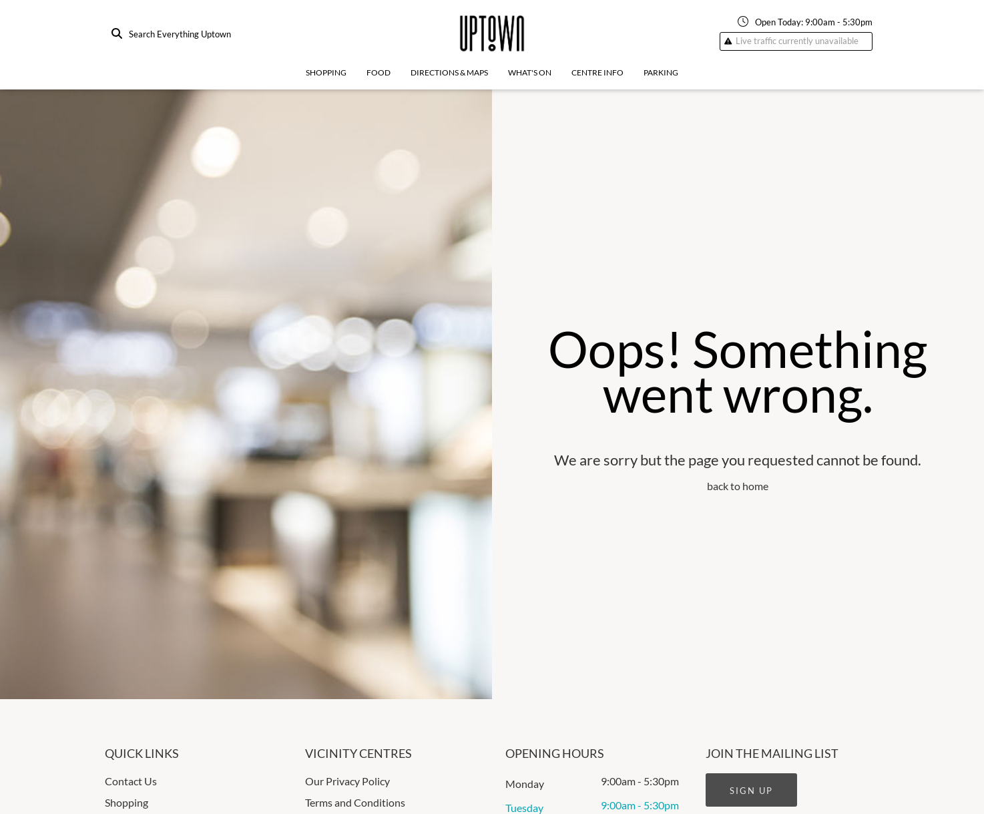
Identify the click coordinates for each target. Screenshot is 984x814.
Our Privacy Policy (347, 781)
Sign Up (751, 790)
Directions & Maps (449, 72)
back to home (737, 485)
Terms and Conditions (355, 802)
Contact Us (131, 781)
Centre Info (597, 72)
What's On (529, 72)
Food (378, 72)
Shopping (326, 72)
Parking (661, 72)
